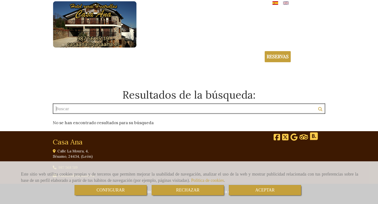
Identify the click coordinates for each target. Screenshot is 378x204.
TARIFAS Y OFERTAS (225, 74)
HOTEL (83, 74)
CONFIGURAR (110, 190)
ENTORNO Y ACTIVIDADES (177, 74)
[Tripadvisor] (303, 138)
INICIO (64, 74)
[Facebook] (277, 138)
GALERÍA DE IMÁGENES (270, 74)
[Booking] (314, 138)
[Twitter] (285, 138)
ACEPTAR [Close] (265, 190)
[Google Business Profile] (293, 138)
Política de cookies (207, 180)
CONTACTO (309, 74)
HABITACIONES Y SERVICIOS (122, 74)
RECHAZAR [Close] (187, 190)
